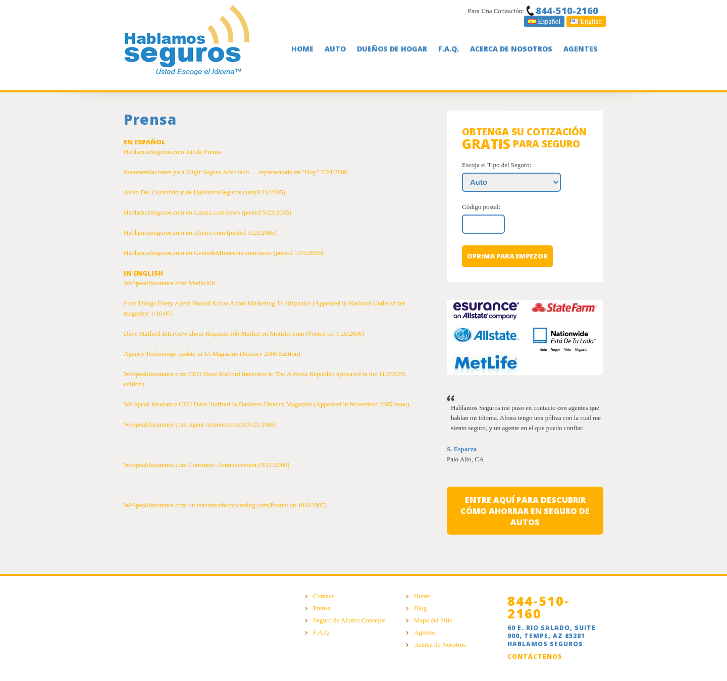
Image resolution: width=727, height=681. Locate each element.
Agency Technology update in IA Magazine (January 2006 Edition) (212, 353)
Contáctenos (534, 656)
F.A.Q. (448, 49)
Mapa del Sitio (433, 620)
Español (544, 21)
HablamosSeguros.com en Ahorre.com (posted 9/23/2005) (200, 232)
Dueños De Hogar (392, 49)
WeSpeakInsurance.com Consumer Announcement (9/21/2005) (206, 464)
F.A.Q (321, 632)
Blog (420, 608)
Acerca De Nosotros (511, 49)
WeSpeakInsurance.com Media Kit (169, 283)
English (586, 21)
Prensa (322, 608)
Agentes (580, 49)
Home (302, 49)
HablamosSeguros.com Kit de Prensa (173, 151)
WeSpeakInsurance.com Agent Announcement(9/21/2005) (200, 424)
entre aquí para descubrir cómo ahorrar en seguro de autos (525, 511)
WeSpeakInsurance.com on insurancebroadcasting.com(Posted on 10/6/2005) (225, 505)
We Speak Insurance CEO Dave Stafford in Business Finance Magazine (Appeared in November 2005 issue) (266, 404)
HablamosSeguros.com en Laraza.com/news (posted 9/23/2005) (207, 212)
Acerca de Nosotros (440, 644)
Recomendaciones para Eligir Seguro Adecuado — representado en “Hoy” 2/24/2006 (235, 172)
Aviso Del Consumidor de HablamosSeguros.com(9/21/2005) (204, 192)
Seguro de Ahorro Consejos (349, 620)
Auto (335, 49)
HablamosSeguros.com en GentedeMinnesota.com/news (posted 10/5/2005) (223, 252)
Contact (323, 596)
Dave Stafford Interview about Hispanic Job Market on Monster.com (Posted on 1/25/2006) (244, 333)
